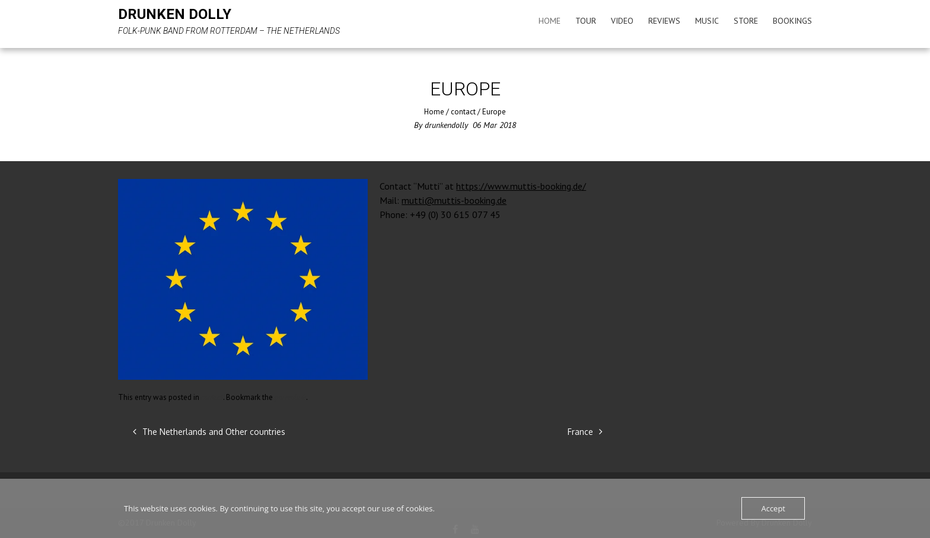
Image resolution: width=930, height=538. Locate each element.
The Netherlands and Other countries (209, 432)
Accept (773, 508)
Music (707, 20)
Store (746, 20)
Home (549, 20)
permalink (290, 397)
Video (622, 20)
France (585, 432)
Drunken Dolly (174, 14)
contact (463, 112)
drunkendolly (446, 125)
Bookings (792, 20)
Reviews (664, 20)
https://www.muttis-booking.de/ (521, 186)
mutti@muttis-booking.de (454, 200)
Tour (585, 20)
